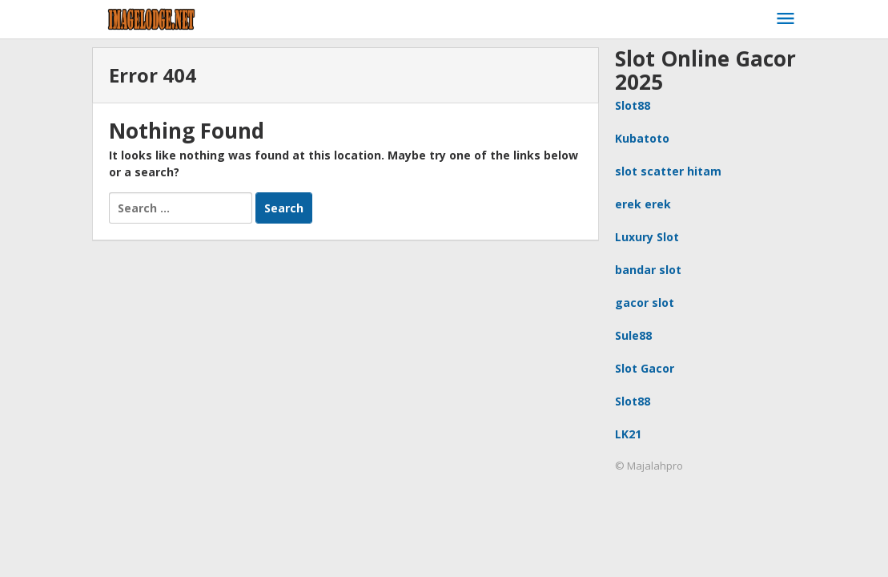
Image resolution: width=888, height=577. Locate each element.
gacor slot (644, 302)
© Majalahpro (649, 465)
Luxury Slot (647, 236)
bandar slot (648, 269)
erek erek (643, 204)
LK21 (628, 434)
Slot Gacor (644, 368)
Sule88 (633, 335)
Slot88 (632, 105)
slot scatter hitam (668, 171)
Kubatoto (642, 138)
